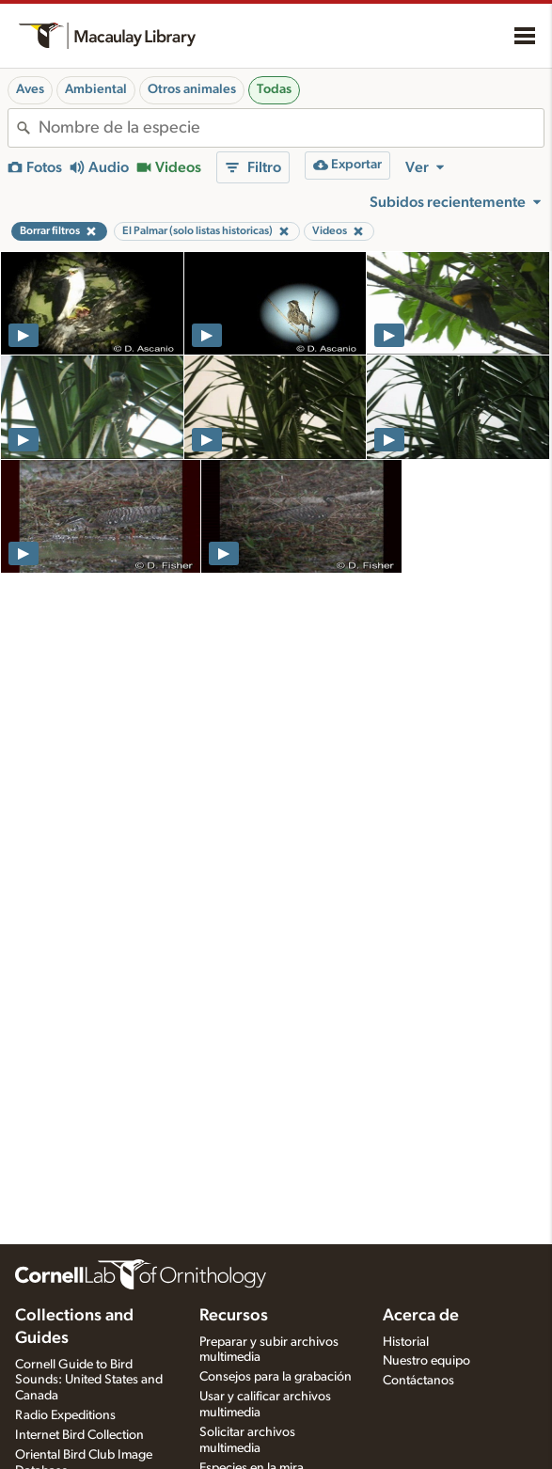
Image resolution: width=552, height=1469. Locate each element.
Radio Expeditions (65, 1415)
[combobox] (291, 128)
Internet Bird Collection (79, 1435)
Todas (274, 89)
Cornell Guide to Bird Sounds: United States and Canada (89, 1380)
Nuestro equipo (426, 1360)
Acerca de (421, 1315)
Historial (406, 1342)
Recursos (233, 1315)
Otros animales (192, 89)
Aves (30, 89)
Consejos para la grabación (275, 1376)
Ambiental (96, 89)
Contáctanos (418, 1380)
